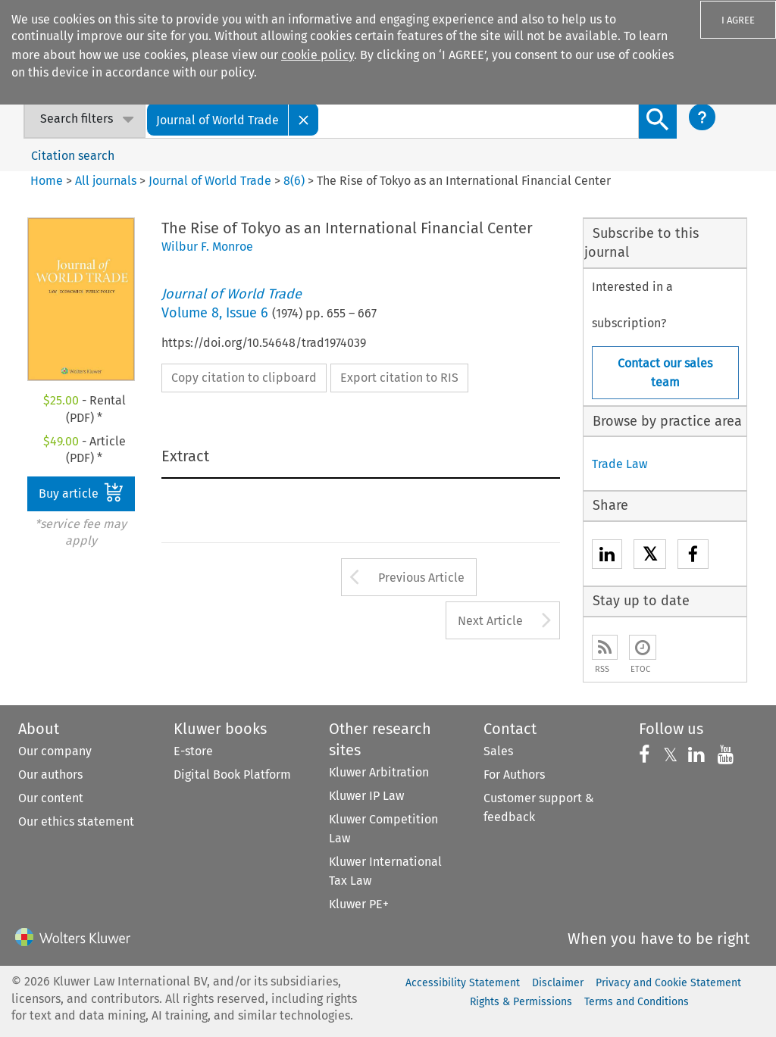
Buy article (81, 492)
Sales (498, 751)
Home (46, 180)
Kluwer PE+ (359, 904)
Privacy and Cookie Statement (668, 982)
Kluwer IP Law (366, 796)
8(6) (294, 180)
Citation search (72, 155)
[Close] (304, 119)
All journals (107, 180)
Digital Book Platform (232, 774)
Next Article (490, 621)
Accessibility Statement (462, 982)
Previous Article (421, 577)
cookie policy (317, 55)
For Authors (514, 774)
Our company (55, 751)
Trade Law (619, 464)
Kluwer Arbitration (379, 772)
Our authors (50, 774)
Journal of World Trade (210, 180)
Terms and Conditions (636, 1001)
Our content (50, 798)
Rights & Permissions (521, 1001)
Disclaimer (558, 982)
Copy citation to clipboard (244, 377)
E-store (193, 751)
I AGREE (738, 20)
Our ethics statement (76, 821)
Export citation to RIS (399, 377)
